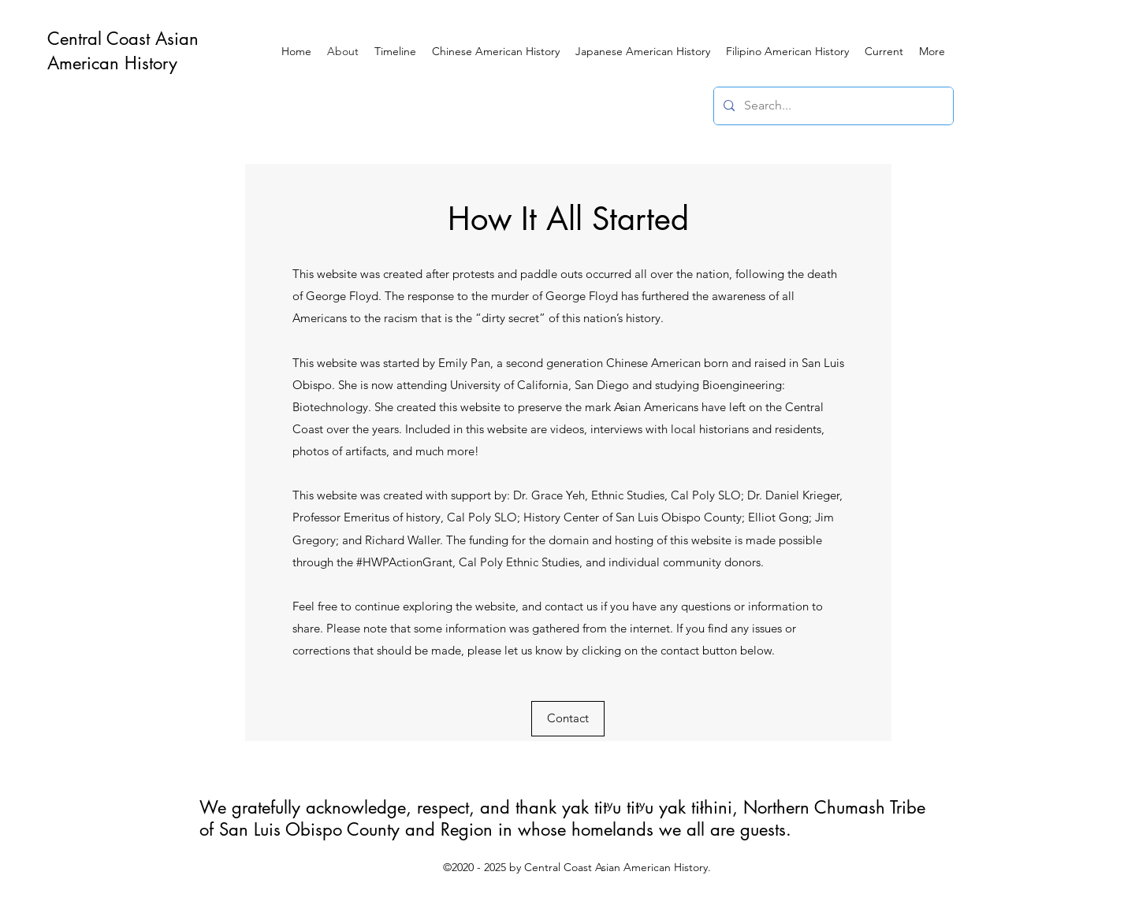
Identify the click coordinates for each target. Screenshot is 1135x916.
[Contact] (568, 718)
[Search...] (832, 105)
